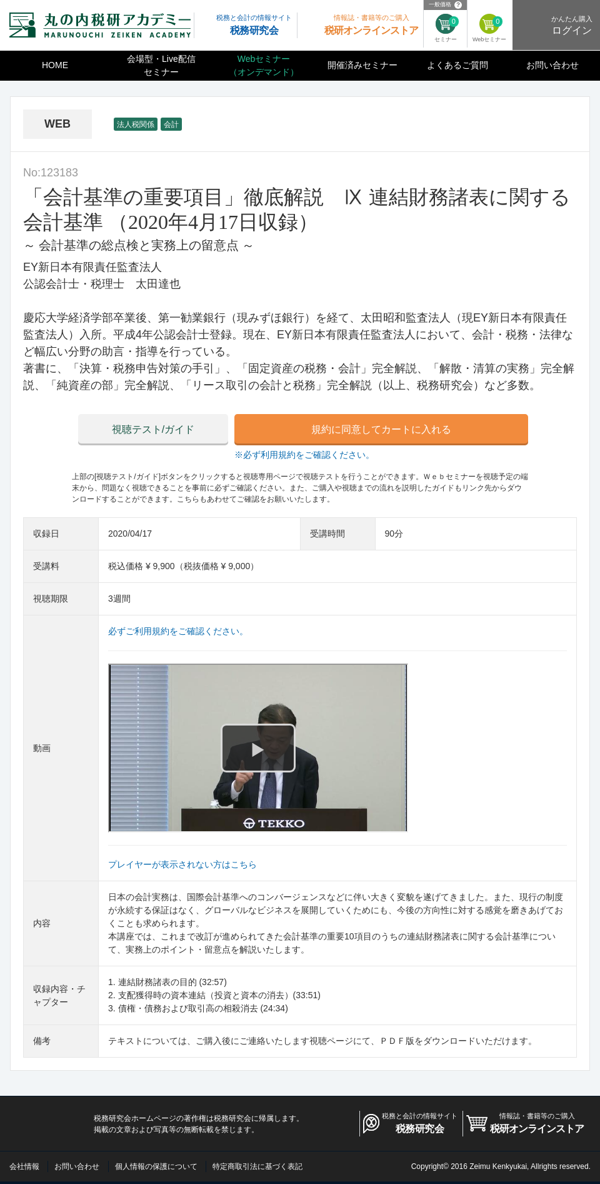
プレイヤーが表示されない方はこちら (182, 864)
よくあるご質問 (457, 65)
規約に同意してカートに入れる (381, 429)
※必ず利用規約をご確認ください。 (304, 455)
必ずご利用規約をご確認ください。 (178, 631)
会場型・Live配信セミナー (161, 65)
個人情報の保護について (156, 1166)
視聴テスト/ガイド (153, 429)
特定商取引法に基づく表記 (257, 1166)
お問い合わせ (552, 65)
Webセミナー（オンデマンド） (264, 65)
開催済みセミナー (363, 65)
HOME (55, 65)
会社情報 (24, 1166)
